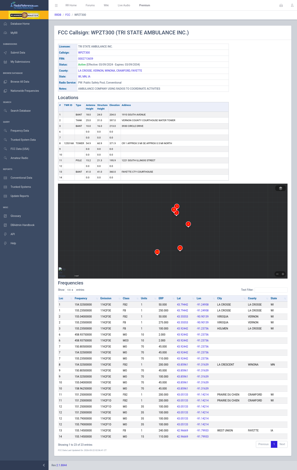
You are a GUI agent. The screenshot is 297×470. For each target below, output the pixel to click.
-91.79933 (203, 430)
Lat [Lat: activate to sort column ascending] (179, 298)
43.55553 (182, 316)
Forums (90, 5)
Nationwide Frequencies (19, 91)
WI (79, 76)
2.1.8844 (61, 465)
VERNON (98, 70)
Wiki (106, 5)
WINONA (110, 70)
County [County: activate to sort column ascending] (252, 298)
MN (84, 76)
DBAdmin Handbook (17, 225)
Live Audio (124, 5)
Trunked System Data (18, 139)
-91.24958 (203, 304)
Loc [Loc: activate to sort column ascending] (61, 298)
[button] (281, 5)
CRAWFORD (123, 70)
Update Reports (14, 196)
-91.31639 (203, 364)
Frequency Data (14, 130)
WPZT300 (84, 52)
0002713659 (85, 58)
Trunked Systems (15, 187)
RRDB (58, 14)
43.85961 (182, 364)
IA (89, 76)
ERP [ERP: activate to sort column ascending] (161, 298)
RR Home (71, 5)
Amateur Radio (14, 158)
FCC (67, 14)
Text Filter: (264, 290)
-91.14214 (203, 394)
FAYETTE (136, 70)
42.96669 (182, 430)
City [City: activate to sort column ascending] (219, 298)
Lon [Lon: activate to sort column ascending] (199, 298)
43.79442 (182, 304)
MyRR (8, 33)
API (7, 234)
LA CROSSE (85, 70)
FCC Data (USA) (14, 149)
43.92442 (182, 328)
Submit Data (12, 53)
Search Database (15, 110)
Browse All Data (14, 82)
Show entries (71, 290)
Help (8, 243)
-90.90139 (203, 316)
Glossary (10, 216)
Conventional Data (16, 178)
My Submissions (15, 62)
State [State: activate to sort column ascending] (274, 298)
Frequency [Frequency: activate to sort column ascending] (81, 298)
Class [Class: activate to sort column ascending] (126, 298)
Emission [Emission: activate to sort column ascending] (105, 298)
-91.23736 (203, 328)
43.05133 (182, 394)
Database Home (15, 23)
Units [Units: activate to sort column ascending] (144, 298)
